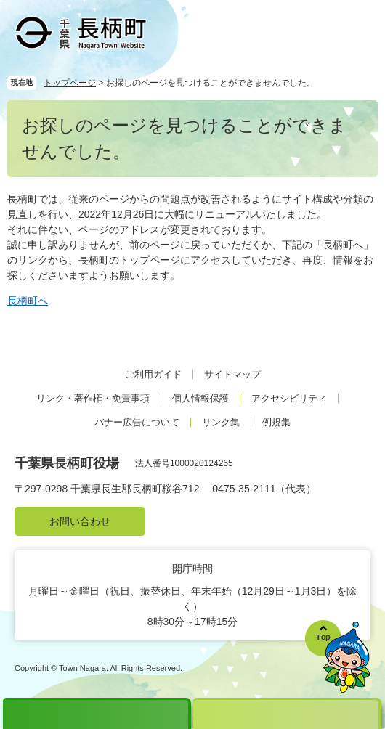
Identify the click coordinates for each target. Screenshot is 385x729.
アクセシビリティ (289, 398)
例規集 (276, 422)
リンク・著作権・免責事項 (93, 398)
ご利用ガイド (153, 374)
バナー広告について (136, 422)
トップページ (70, 83)
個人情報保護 (200, 398)
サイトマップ (232, 374)
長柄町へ (27, 300)
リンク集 (221, 422)
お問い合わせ (79, 521)
